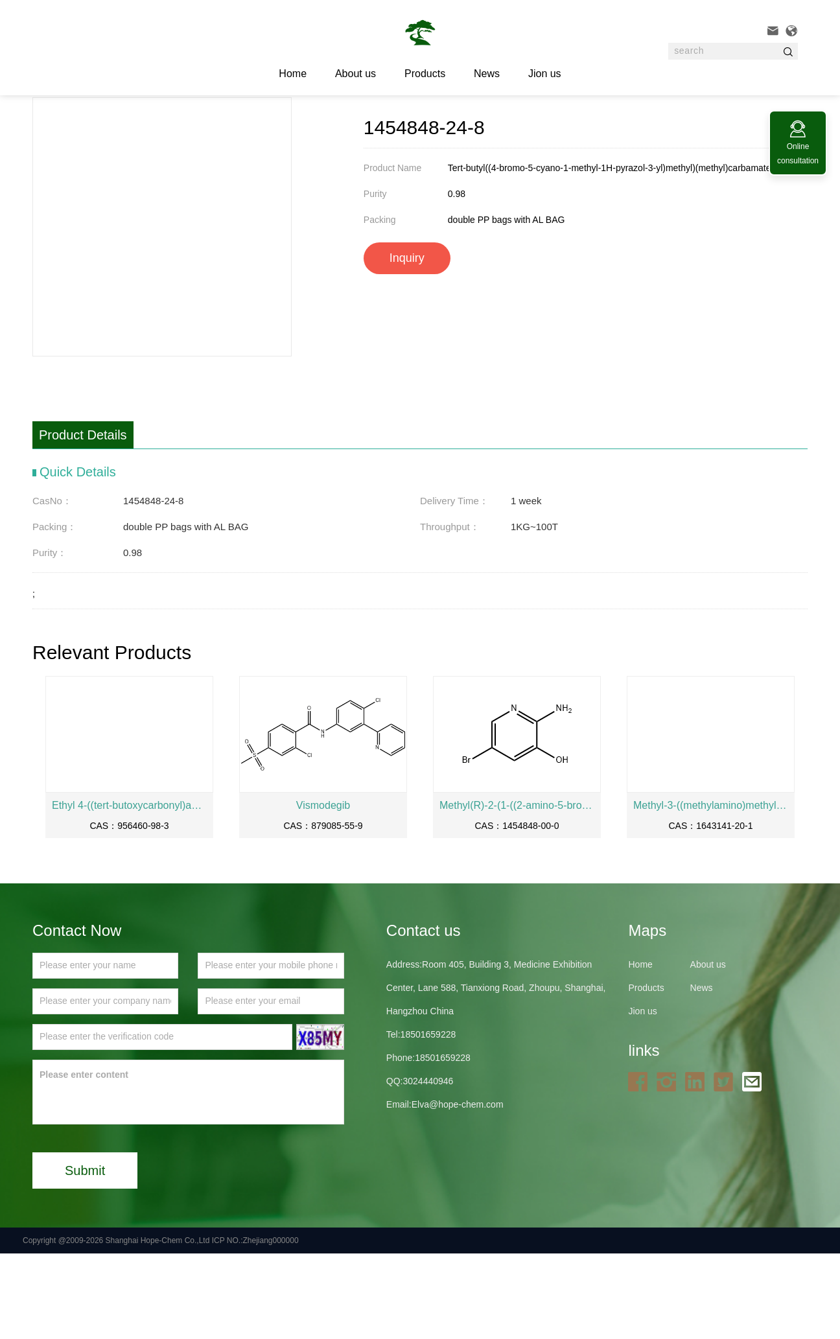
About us (355, 73)
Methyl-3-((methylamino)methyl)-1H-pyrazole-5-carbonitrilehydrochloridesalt (710, 890)
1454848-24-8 (302, 129)
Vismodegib (323, 890)
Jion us (544, 73)
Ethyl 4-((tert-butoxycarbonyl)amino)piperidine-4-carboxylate (129, 890)
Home (109, 129)
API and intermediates (221, 129)
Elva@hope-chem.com (458, 1190)
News (487, 73)
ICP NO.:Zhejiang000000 (255, 1326)
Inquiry (407, 343)
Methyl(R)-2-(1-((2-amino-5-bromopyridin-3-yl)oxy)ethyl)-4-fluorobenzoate (516, 890)
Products (424, 73)
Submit (85, 1256)
